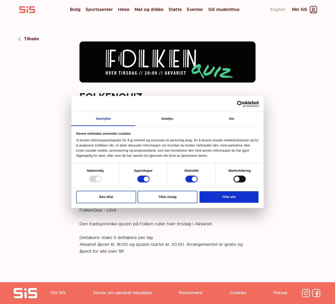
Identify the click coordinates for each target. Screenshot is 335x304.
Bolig (75, 9)
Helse (123, 9)
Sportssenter (99, 9)
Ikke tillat (106, 197)
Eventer (195, 9)
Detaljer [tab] (167, 118)
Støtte (175, 9)
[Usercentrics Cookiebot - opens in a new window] (240, 104)
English (277, 9)
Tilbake (28, 39)
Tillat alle (229, 197)
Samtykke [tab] (103, 118)
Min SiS (299, 9)
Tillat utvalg (167, 197)
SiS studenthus (223, 9)
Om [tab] (231, 118)
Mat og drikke (149, 9)
